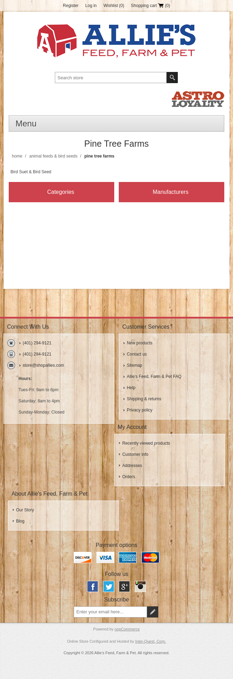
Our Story (25, 510)
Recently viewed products (146, 443)
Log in (91, 5)
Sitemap (134, 365)
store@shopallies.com (43, 365)
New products (139, 343)
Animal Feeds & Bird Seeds (53, 156)
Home (17, 156)
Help (131, 387)
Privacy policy (139, 410)
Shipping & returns (144, 398)
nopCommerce (127, 629)
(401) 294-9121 (37, 343)
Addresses (132, 465)
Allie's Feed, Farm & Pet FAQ (154, 376)
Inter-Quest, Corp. (150, 641)
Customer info (135, 454)
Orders (128, 476)
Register (71, 5)
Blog (20, 521)
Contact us (137, 354)
